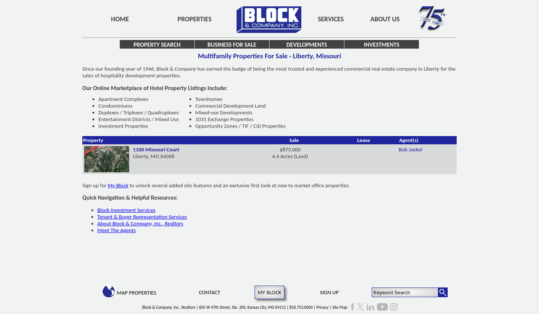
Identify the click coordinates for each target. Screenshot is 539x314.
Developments (306, 44)
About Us (385, 19)
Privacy (323, 307)
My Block (118, 185)
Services (331, 19)
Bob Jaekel (410, 149)
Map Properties (136, 292)
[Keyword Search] (405, 292)
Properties (194, 19)
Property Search (157, 44)
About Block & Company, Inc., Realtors (140, 223)
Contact (209, 292)
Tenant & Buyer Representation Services (142, 216)
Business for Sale (231, 44)
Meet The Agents (116, 230)
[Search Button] (443, 292)
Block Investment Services (126, 210)
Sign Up (329, 292)
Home (120, 19)
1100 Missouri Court (156, 149)
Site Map (339, 307)
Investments (381, 44)
